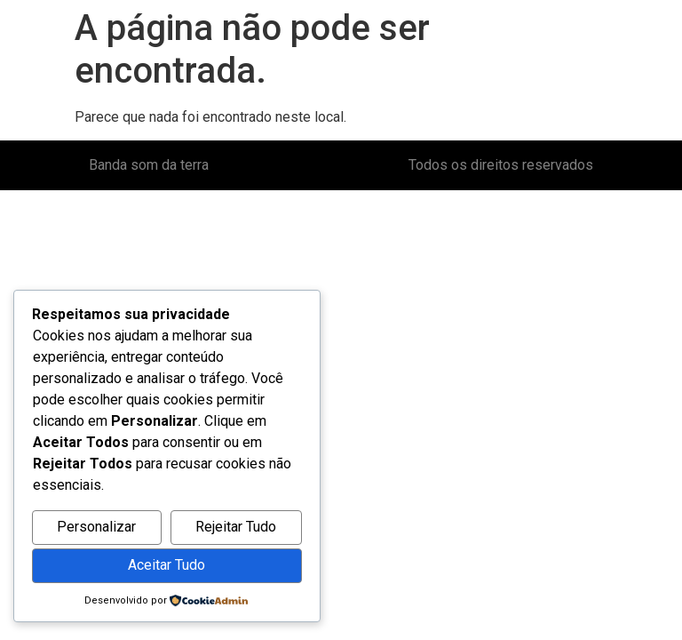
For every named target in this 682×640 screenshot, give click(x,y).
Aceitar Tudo (166, 564)
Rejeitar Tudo (235, 526)
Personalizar (96, 526)
